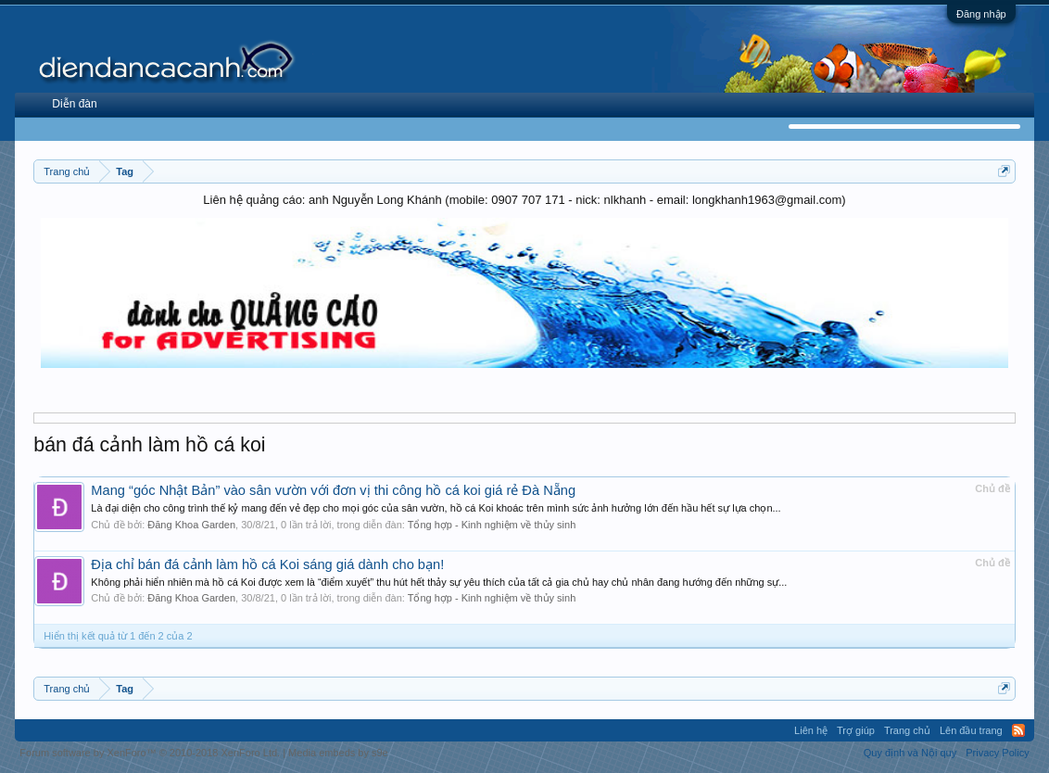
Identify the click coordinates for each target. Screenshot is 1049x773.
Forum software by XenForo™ (149, 752)
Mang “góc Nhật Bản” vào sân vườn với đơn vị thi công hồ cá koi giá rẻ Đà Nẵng (333, 490)
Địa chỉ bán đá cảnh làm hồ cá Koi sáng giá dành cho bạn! (267, 564)
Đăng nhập (981, 13)
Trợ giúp (856, 730)
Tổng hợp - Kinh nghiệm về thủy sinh (492, 524)
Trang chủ (907, 730)
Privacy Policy (997, 752)
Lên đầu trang (971, 730)
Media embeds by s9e (338, 752)
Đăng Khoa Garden (191, 524)
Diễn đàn (74, 103)
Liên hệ (811, 730)
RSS (1018, 730)
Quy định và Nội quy (910, 752)
